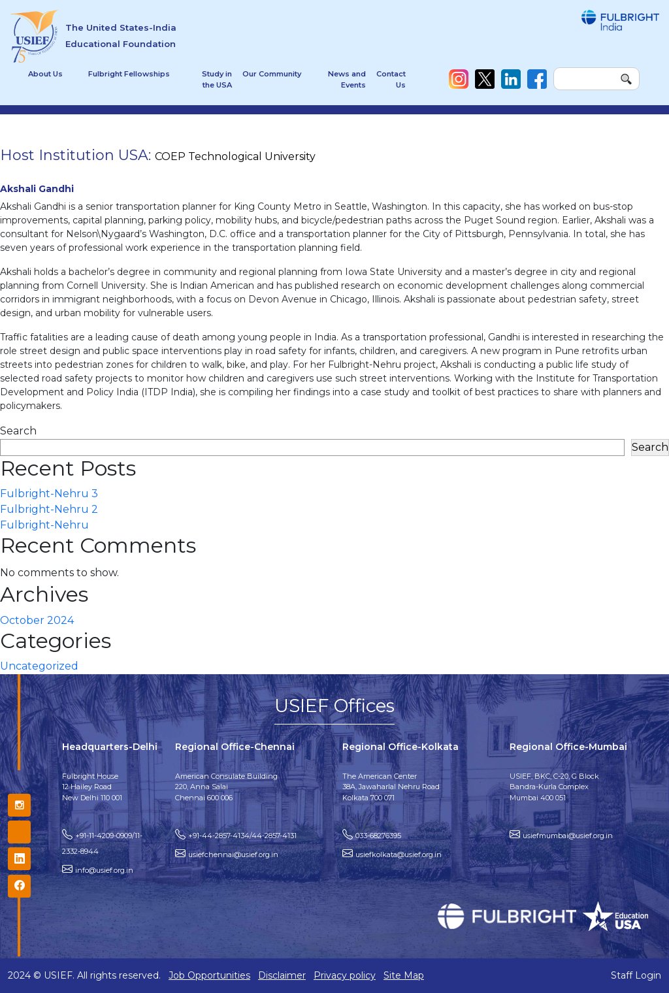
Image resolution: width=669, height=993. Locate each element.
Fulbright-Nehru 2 (49, 509)
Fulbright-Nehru (44, 525)
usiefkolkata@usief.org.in (398, 854)
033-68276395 (378, 835)
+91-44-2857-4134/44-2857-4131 (242, 835)
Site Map (403, 975)
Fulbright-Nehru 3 (49, 493)
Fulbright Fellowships (129, 73)
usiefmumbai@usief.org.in (568, 835)
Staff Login (636, 975)
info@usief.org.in (104, 870)
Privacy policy (345, 975)
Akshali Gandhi (37, 189)
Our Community (271, 73)
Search (18, 431)
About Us (45, 73)
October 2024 (37, 620)
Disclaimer (282, 975)
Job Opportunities (209, 975)
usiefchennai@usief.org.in (233, 854)
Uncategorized (39, 666)
